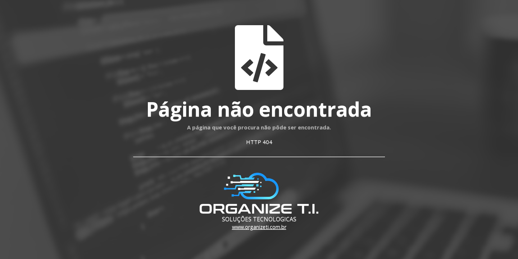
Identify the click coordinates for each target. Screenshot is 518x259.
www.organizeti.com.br (259, 226)
